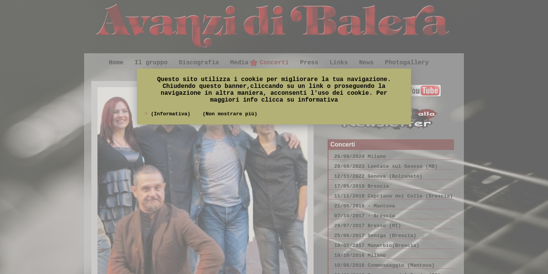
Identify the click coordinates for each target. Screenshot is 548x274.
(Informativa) (172, 114)
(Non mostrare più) (229, 114)
